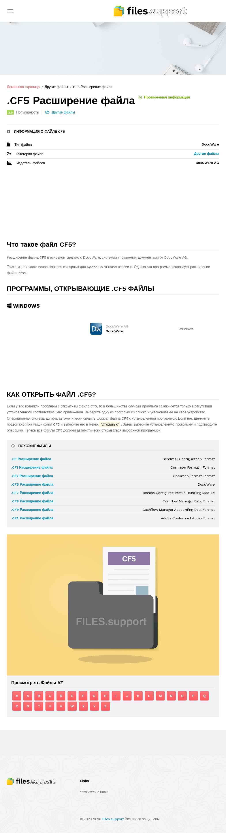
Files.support (113, 819)
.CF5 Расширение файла (32, 484)
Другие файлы (56, 87)
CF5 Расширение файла (92, 87)
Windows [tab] (23, 306)
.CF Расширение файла (31, 459)
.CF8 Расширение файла (32, 501)
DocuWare (114, 331)
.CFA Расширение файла (32, 518)
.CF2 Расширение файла (32, 476)
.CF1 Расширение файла (32, 467)
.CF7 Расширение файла (32, 493)
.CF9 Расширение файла (32, 509)
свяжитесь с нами (94, 792)
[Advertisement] (113, 205)
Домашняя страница (23, 87)
